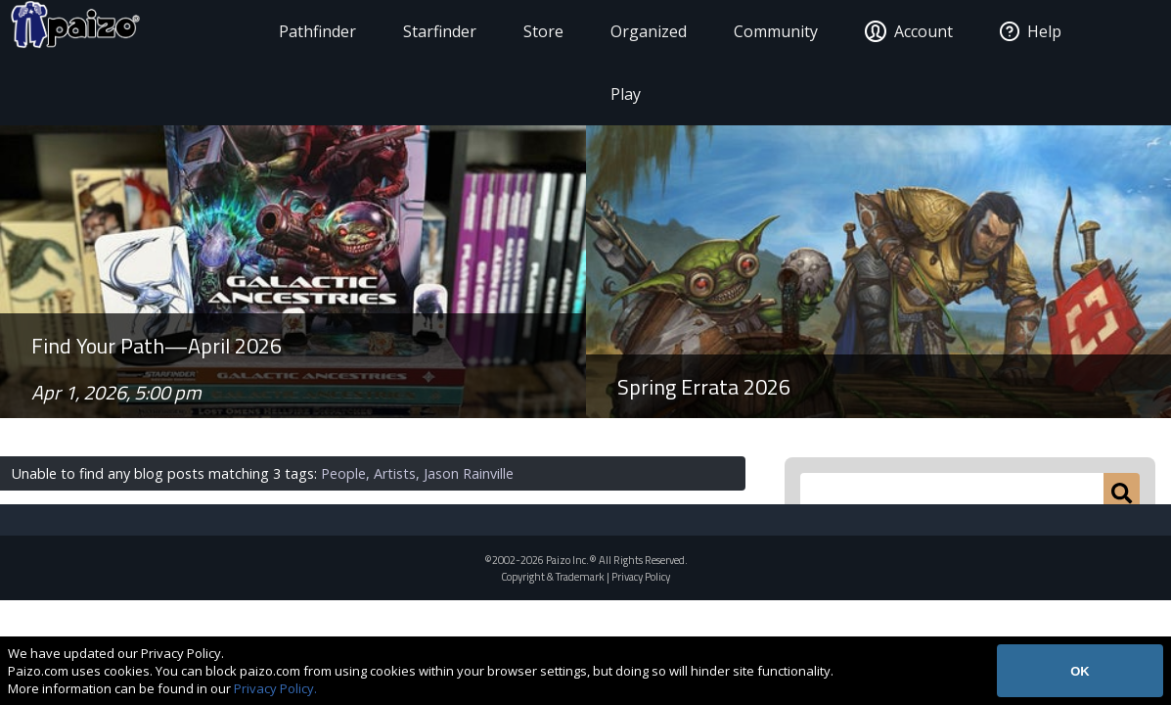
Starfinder (412, 31)
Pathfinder (290, 31)
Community (772, 31)
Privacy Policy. (275, 688)
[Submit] (1121, 492)
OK (1080, 671)
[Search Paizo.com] (951, 492)
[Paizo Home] (130, 31)
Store (516, 31)
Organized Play (621, 63)
